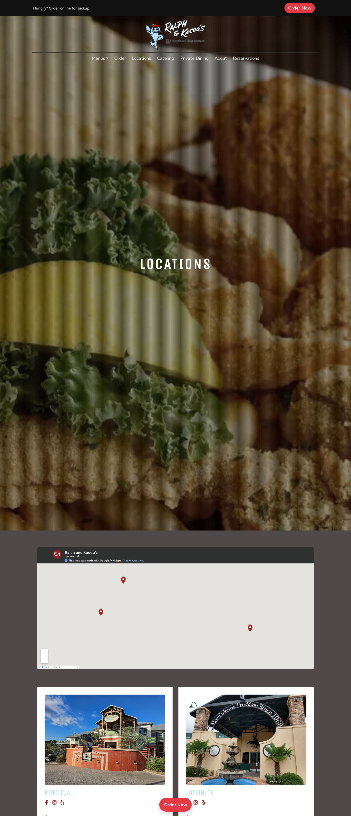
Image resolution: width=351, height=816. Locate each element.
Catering (165, 58)
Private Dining (194, 58)
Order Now (301, 8)
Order (121, 57)
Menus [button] (98, 58)
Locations (141, 58)
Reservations (247, 57)
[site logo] (175, 34)
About (220, 58)
